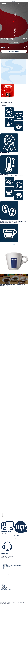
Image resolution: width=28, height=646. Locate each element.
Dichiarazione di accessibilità (6, 593)
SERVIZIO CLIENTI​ (5, 546)
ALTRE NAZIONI (3, 587)
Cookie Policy (4, 590)
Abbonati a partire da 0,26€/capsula (14, 47)
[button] (26, 1)
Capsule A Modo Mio (6, 557)
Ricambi (2, 565)
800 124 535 (3, 578)
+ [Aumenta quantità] (8, 40)
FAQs (1, 575)
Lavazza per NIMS (3, 566)
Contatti (2, 576)
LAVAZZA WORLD (3, 572)
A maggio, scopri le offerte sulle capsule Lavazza (13, 1)
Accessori (2, 564)
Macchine (2, 562)
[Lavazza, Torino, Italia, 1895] (3, 3)
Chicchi (25, 38)
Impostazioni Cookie (5, 591)
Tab (3, 554)
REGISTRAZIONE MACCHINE (5, 573)
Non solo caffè (3, 563)
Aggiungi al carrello (14, 44)
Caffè (1, 553)
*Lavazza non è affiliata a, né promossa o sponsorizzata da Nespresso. (13, 567)
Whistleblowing (4, 592)
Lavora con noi (3, 579)
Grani (3, 555)
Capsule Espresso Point (6, 559)
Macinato (4, 556)
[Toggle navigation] (26, 3)
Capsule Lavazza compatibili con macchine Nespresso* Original (12, 558)
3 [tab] (2, 509)
